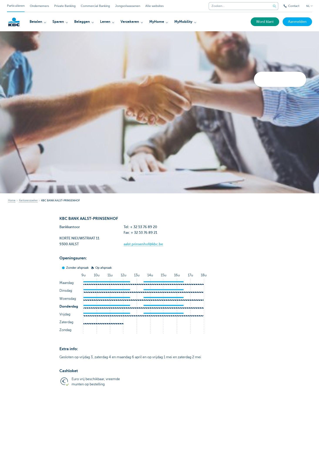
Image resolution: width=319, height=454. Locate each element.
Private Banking (65, 6)
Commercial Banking (95, 6)
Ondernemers (39, 6)
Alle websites (154, 6)
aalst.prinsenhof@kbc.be (143, 244)
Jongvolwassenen (127, 6)
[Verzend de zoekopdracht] (274, 6)
